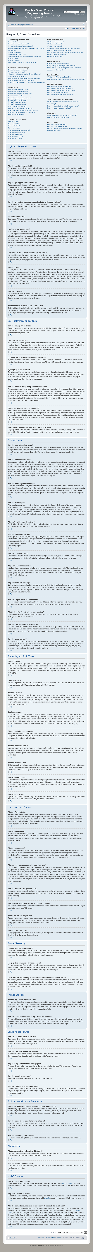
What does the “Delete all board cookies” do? (22, 63)
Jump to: (53, 1232)
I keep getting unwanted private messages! (61, 66)
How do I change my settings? (17, 70)
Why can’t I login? (13, 42)
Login (83, 28)
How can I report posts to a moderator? (20, 108)
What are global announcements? (19, 130)
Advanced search (79, 14)
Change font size (83, 24)
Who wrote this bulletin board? (57, 124)
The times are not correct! (16, 72)
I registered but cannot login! (17, 54)
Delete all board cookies (53, 1237)
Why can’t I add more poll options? (19, 98)
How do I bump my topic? (16, 114)
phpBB (40, 1245)
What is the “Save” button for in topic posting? (23, 110)
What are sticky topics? (15, 134)
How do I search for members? (57, 92)
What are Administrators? (55, 42)
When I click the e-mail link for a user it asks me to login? (26, 82)
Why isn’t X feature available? (57, 126)
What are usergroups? (54, 46)
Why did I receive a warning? (17, 106)
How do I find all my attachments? (58, 117)
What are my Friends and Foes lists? (59, 77)
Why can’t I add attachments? (17, 104)
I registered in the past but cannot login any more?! (24, 56)
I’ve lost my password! (15, 52)
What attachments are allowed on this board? (62, 115)
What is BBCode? (13, 122)
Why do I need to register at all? (18, 44)
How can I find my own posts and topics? (60, 94)
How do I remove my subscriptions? (59, 108)
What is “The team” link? (55, 56)
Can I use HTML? (13, 124)
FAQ (68, 28)
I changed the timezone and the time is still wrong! (24, 74)
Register (76, 28)
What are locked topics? (15, 136)
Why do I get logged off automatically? (20, 46)
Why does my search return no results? (60, 88)
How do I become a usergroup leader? (60, 50)
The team (41, 1237)
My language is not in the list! (17, 76)
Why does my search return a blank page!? (61, 90)
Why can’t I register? (14, 60)
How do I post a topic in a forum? (18, 89)
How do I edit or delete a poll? (17, 100)
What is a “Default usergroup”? (57, 54)
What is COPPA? (13, 58)
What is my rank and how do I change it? (21, 80)
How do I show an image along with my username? (24, 78)
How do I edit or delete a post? (18, 91)
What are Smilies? (14, 126)
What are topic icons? (15, 138)
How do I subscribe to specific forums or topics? (63, 106)
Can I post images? (14, 128)
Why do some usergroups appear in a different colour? (65, 52)
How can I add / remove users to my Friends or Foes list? (66, 79)
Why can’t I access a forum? (17, 102)
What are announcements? (16, 132)
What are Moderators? (54, 44)
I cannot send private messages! (58, 63)
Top (11, 160)
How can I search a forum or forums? (59, 86)
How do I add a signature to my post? (20, 93)
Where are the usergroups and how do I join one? (63, 48)
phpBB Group (67, 1183)
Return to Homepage (17, 24)
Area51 (47, 1198)
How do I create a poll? (15, 96)
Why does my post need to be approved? (21, 112)
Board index (29, 24)
